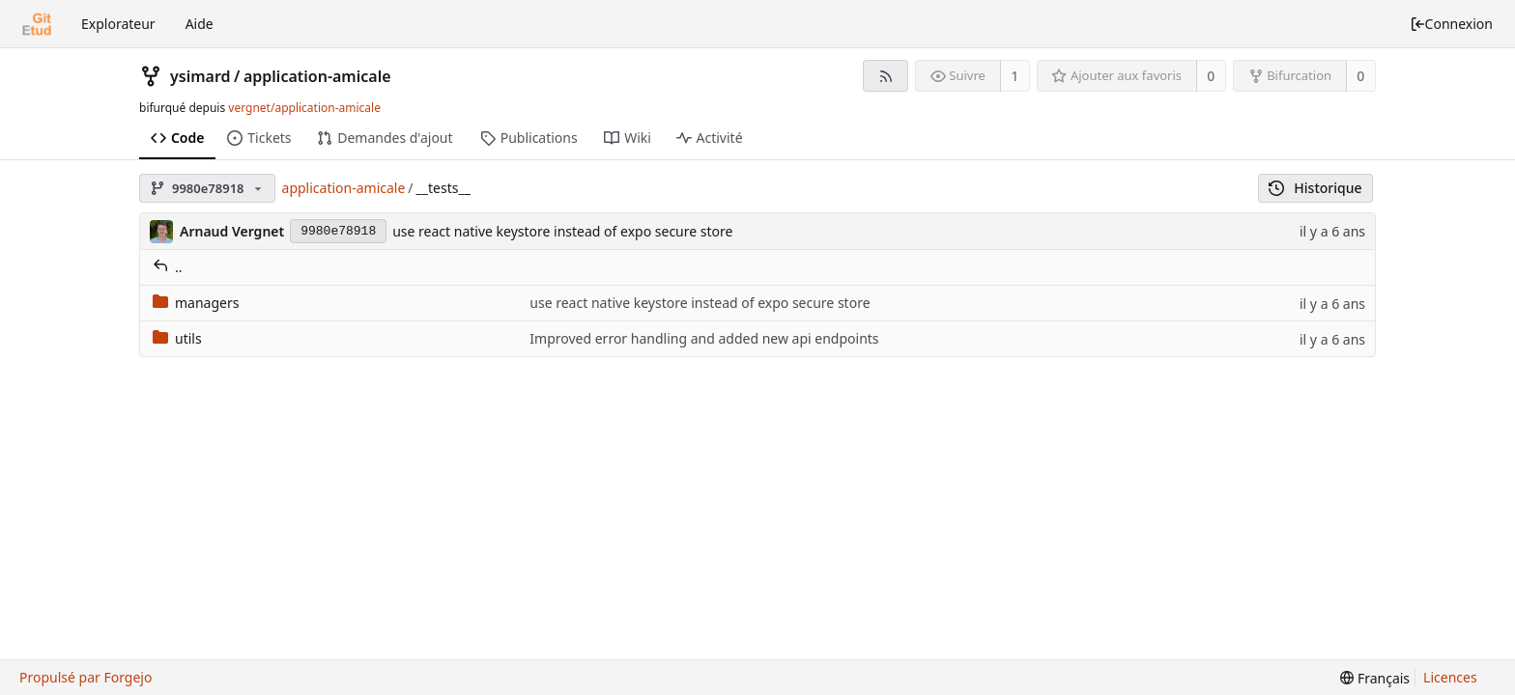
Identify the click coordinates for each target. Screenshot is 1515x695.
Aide (200, 23)
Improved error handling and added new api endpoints (703, 338)
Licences (1450, 677)
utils (177, 338)
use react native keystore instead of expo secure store (562, 231)
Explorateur (118, 23)
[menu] (1375, 678)
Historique (1315, 188)
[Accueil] (37, 24)
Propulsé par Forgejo (85, 677)
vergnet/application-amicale (304, 107)
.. (168, 267)
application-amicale (317, 76)
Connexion (1451, 23)
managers (196, 302)
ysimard (200, 76)
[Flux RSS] (885, 76)
